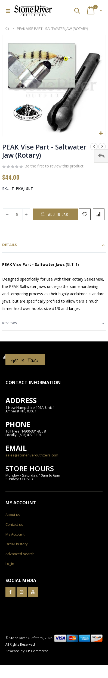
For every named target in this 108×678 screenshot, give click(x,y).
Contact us (14, 524)
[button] (101, 133)
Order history (16, 544)
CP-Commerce (37, 651)
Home (7, 28)
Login (9, 563)
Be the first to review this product (54, 166)
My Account (14, 534)
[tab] (54, 245)
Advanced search (20, 553)
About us (12, 514)
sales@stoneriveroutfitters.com (31, 455)
